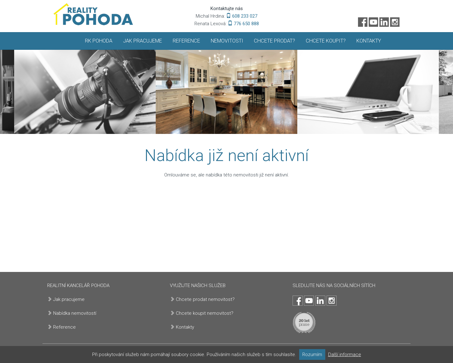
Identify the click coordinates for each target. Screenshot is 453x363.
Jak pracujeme (142, 41)
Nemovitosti (227, 41)
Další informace (344, 354)
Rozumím (312, 354)
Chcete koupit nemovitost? (204, 313)
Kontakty (368, 41)
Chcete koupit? (326, 41)
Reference (186, 41)
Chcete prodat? (274, 41)
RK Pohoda (98, 41)
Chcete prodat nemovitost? (205, 299)
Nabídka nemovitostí (74, 313)
